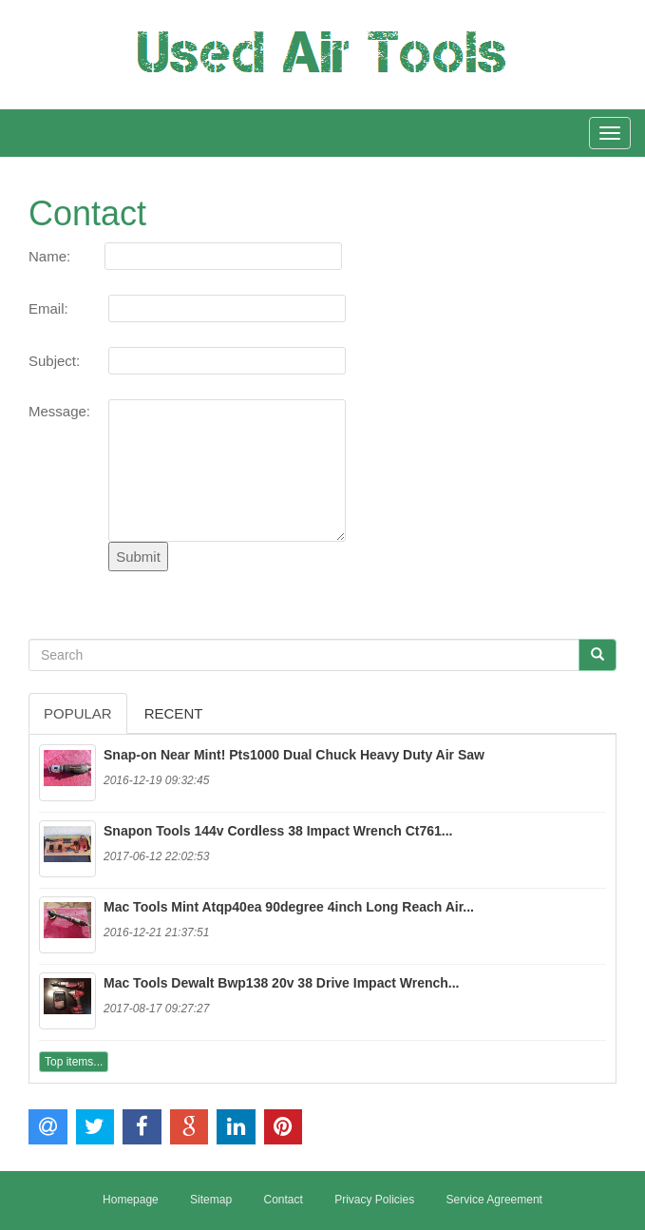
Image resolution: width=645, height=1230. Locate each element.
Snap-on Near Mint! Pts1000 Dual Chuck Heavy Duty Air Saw (294, 754)
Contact (282, 1199)
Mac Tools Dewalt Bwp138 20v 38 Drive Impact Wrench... (282, 982)
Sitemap (211, 1199)
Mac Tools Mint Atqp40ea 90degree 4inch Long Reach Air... (289, 906)
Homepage (131, 1199)
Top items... (74, 1061)
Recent (173, 713)
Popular (78, 713)
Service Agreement (494, 1199)
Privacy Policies (374, 1199)
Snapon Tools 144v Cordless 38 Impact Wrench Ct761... (278, 830)
